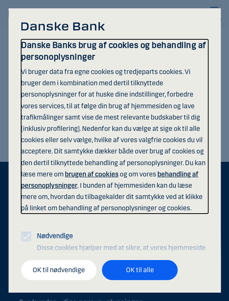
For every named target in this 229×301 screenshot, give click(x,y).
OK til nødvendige (59, 270)
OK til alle (140, 270)
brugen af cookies (91, 174)
